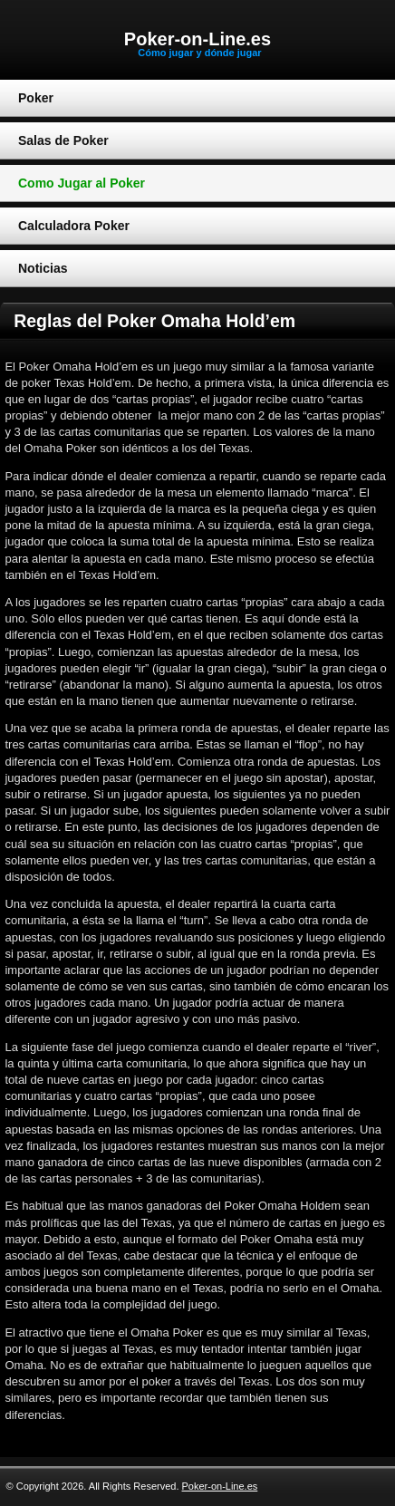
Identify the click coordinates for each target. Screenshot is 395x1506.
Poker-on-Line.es (197, 39)
